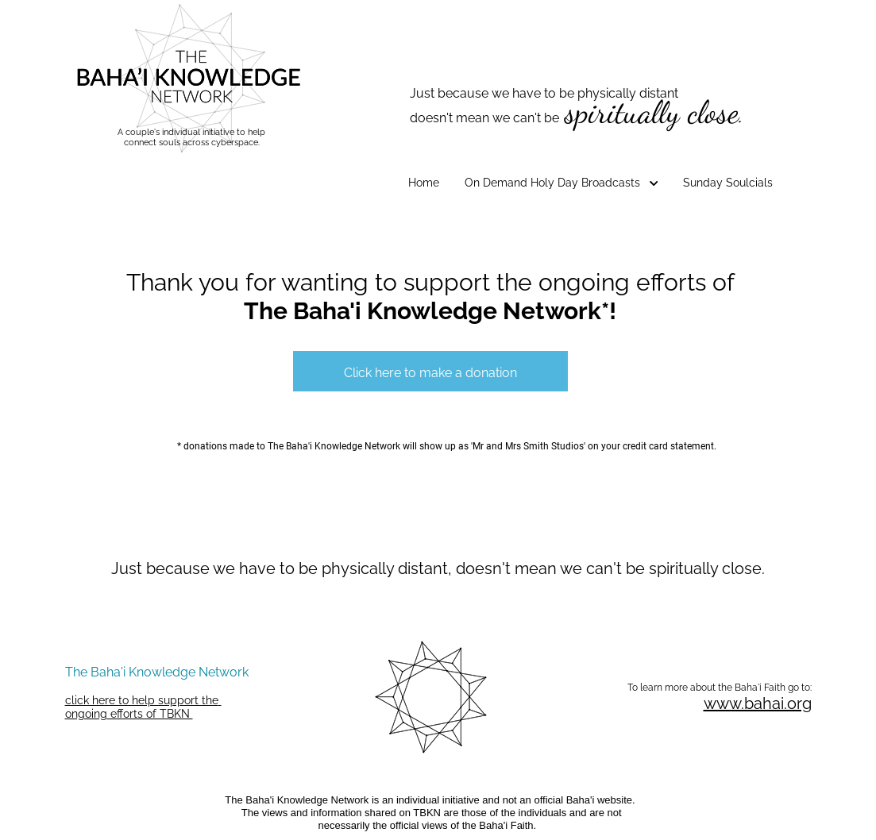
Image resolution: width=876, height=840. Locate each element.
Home (423, 182)
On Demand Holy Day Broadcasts (561, 182)
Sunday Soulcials (728, 182)
